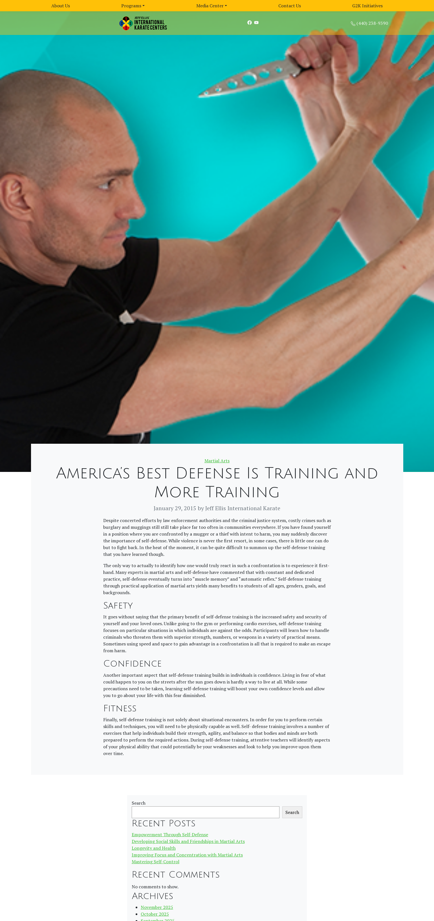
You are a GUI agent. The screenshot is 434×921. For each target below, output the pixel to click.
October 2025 (155, 914)
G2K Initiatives (367, 6)
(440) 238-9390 (372, 23)
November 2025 (157, 907)
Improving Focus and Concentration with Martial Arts (187, 855)
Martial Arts (217, 461)
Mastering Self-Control (155, 861)
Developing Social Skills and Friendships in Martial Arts (188, 841)
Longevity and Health (154, 848)
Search (139, 803)
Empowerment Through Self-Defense (170, 834)
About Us (60, 6)
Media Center (210, 6)
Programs (131, 6)
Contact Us (289, 6)
